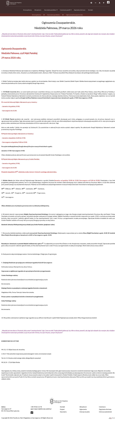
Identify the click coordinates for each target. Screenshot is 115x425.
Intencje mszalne (84, 413)
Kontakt (62, 408)
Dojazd (62, 410)
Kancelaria (63, 413)
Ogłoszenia (83, 410)
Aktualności (83, 408)
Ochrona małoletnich (105, 413)
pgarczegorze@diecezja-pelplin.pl (41, 410)
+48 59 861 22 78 (36, 408)
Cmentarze (102, 408)
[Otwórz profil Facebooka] (32, 414)
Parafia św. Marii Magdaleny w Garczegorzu (26, 419)
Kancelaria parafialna (53, 16)
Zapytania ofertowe (105, 410)
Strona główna (36, 16)
